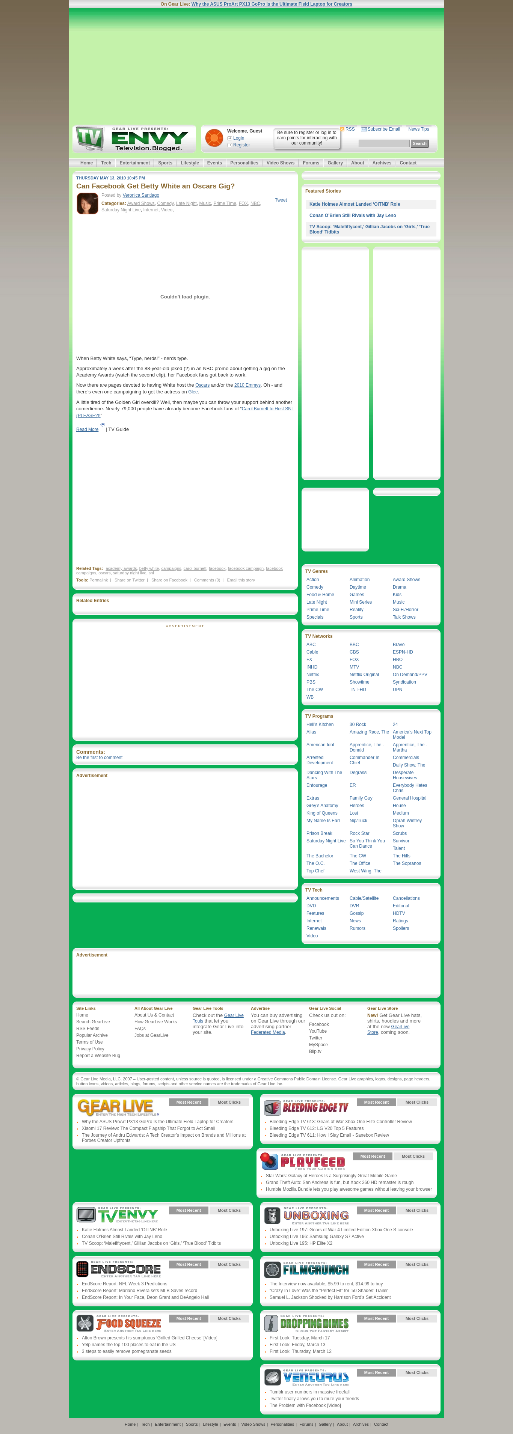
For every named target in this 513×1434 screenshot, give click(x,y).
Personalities (244, 163)
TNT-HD (358, 689)
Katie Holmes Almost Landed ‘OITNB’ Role (354, 204)
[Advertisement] (256, 66)
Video (166, 209)
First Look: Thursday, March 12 (301, 1351)
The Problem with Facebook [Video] (305, 1405)
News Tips (418, 129)
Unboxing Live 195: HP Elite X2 (301, 1243)
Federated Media (268, 1032)
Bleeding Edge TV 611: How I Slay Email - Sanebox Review (329, 1135)
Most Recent (189, 1102)
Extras (312, 798)
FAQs (140, 1028)
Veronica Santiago (141, 195)
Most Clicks (229, 1102)
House (399, 805)
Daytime (358, 587)
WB (310, 697)
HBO (398, 659)
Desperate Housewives (405, 775)
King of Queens (322, 813)
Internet (150, 209)
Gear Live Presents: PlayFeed (302, 1161)
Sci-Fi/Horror (405, 609)
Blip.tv (315, 1051)
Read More (87, 429)
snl (151, 573)
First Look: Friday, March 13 (298, 1344)
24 (395, 724)
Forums (311, 163)
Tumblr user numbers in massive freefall (310, 1392)
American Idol (320, 744)
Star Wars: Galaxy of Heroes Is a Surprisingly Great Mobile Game (331, 1175)
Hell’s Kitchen (319, 724)
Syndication (404, 682)
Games (357, 594)
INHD (311, 667)
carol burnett (195, 568)
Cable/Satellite (364, 898)
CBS (354, 652)
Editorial (401, 905)
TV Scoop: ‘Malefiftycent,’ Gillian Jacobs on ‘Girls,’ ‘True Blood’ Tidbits (151, 1243)
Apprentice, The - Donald (367, 747)
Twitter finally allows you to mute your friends (314, 1398)
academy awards (121, 568)
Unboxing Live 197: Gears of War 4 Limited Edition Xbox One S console (341, 1229)
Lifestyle (190, 163)
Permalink (98, 580)
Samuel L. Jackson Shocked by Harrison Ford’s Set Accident (330, 1297)
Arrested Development (319, 760)
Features (315, 913)
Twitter (315, 1038)
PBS (310, 682)
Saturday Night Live (121, 209)
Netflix (312, 674)
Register (241, 145)
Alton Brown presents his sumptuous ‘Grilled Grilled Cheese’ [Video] (149, 1338)
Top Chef (315, 871)
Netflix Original (364, 674)
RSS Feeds (87, 1028)
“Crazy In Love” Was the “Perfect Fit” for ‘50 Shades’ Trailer (329, 1290)
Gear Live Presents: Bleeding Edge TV (306, 1107)
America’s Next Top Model (412, 734)
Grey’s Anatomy (322, 805)
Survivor (401, 841)
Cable (312, 652)
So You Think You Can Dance (367, 843)
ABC (311, 644)
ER (353, 785)
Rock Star (360, 833)
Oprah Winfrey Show (407, 823)
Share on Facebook (169, 580)
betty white (149, 568)
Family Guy (361, 798)
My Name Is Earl (323, 820)
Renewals (316, 928)
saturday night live (129, 573)
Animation (360, 579)
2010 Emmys (247, 385)
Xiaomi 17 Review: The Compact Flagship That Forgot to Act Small (148, 1128)
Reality (357, 609)
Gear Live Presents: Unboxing (306, 1216)
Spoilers (401, 928)
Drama (399, 587)
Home (86, 163)
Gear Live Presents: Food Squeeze (118, 1324)
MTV (354, 667)
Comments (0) (207, 580)
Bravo (398, 644)
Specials (314, 617)
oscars (104, 573)
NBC (255, 203)
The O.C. (315, 863)
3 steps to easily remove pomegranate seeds (127, 1351)
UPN (397, 689)
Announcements (322, 898)
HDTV (399, 913)
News (355, 920)
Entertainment (134, 163)
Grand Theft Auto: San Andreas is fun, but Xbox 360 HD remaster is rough (339, 1182)
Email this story (241, 580)
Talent (399, 848)
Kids (397, 594)
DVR (354, 905)
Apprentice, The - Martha (410, 747)
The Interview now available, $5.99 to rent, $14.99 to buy (326, 1283)
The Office (360, 863)
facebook (217, 568)
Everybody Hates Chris (410, 788)
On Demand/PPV (410, 674)
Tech (106, 163)
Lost (354, 813)
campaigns (171, 568)
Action (312, 579)
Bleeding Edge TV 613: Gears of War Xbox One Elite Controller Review (341, 1121)
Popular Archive (92, 1035)
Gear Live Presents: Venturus (306, 1378)
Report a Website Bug (98, 1055)
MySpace (318, 1044)
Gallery (335, 163)
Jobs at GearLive (151, 1035)
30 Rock (358, 724)
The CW (314, 689)
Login (238, 138)
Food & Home (320, 594)
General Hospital (409, 798)
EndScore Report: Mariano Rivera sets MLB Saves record (139, 1290)
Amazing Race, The (369, 732)
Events (214, 163)
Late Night (186, 203)
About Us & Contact (154, 1015)
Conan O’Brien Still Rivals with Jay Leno (352, 215)
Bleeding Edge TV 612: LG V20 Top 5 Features (317, 1128)
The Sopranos (407, 863)
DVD (311, 905)
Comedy (165, 203)
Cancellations (406, 898)
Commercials (406, 757)
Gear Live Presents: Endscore (118, 1270)
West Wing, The (366, 871)
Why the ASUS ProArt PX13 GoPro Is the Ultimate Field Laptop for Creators (272, 4)
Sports (165, 163)
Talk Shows (404, 617)
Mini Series (361, 602)
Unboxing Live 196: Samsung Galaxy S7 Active (317, 1236)
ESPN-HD (403, 652)
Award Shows (141, 203)
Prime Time (224, 203)
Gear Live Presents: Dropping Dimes (306, 1324)
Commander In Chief (364, 760)
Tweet (281, 200)
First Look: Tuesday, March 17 (300, 1338)
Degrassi (358, 772)
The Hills (401, 856)
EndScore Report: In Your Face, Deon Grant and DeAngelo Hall (145, 1297)
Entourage (316, 785)
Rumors (357, 928)
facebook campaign (246, 568)
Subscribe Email (384, 129)
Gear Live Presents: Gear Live (118, 1107)
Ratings (400, 920)
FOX (243, 203)
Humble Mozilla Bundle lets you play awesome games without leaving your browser (349, 1189)
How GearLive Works (155, 1021)
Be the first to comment (99, 757)
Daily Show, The (409, 765)
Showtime (360, 682)
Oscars (202, 385)
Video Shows (280, 163)
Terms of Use (89, 1042)
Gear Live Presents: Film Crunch (306, 1270)
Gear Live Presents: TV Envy (118, 1216)
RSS (350, 129)
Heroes (357, 805)
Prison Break (319, 833)
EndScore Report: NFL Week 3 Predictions (124, 1283)
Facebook (319, 1024)
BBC (354, 644)
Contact (408, 163)
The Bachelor (319, 856)
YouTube (318, 1031)
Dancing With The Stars (324, 775)
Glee (193, 392)
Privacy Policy (90, 1048)
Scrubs (400, 833)
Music (205, 203)
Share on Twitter (130, 580)
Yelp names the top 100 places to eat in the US (129, 1344)
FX (309, 659)
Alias (311, 732)
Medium (401, 813)
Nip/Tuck (358, 820)
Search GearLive (93, 1021)
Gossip (357, 913)
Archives (382, 163)
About (357, 163)
